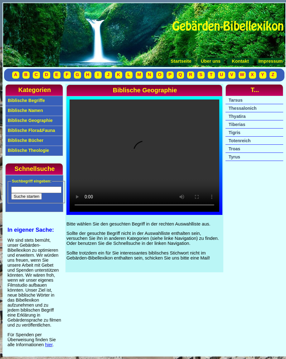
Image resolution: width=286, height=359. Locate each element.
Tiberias (237, 124)
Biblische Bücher (25, 140)
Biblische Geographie (30, 120)
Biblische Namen (25, 110)
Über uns (211, 61)
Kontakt (240, 61)
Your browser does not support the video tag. (144, 155)
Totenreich (240, 140)
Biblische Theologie (28, 150)
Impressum (270, 61)
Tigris (234, 132)
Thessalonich (242, 108)
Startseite (181, 61)
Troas (234, 148)
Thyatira (237, 116)
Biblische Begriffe (26, 100)
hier (49, 344)
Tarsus (236, 100)
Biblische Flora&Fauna (31, 130)
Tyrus (234, 156)
